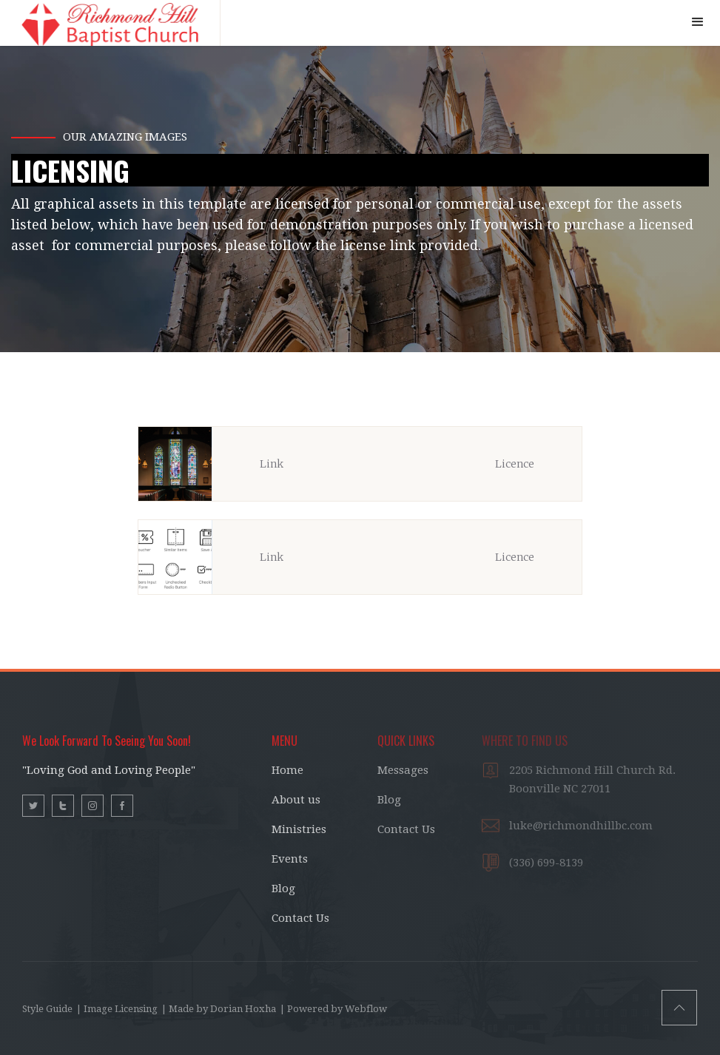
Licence (514, 464)
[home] (110, 23)
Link (271, 464)
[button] (698, 22)
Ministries (299, 829)
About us (296, 799)
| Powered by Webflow (333, 1008)
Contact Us (300, 918)
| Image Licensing (117, 1008)
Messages (402, 770)
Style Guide (47, 1008)
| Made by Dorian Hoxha (218, 1008)
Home (287, 770)
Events (290, 859)
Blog (283, 888)
